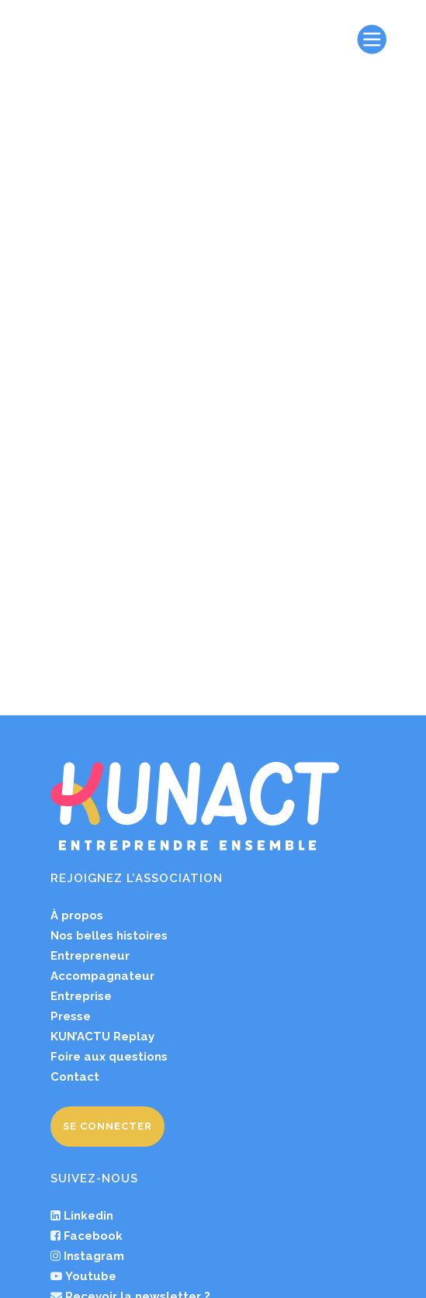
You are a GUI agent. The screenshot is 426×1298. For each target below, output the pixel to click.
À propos (76, 773)
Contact (74, 934)
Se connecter (107, 983)
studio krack (360, 1286)
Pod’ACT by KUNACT (122, 1194)
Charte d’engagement (317, 1263)
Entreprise (81, 853)
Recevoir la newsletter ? (136, 1154)
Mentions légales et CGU (192, 1263)
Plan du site (162, 1286)
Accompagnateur (102, 833)
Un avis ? (88, 1174)
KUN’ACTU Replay (102, 894)
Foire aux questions (109, 914)
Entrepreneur (90, 813)
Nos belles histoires (109, 793)
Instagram (94, 1113)
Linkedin (88, 1073)
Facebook (93, 1093)
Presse (70, 874)
